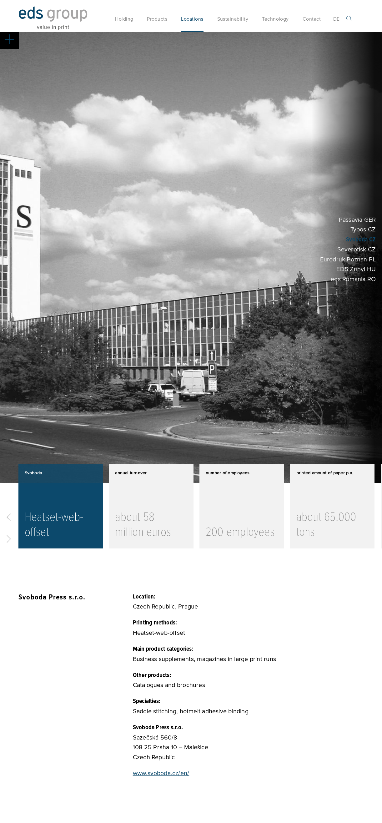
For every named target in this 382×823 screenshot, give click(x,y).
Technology (275, 22)
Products (157, 22)
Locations (192, 22)
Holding (124, 22)
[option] (60, 511)
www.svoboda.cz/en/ (161, 778)
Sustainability (233, 22)
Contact (312, 22)
